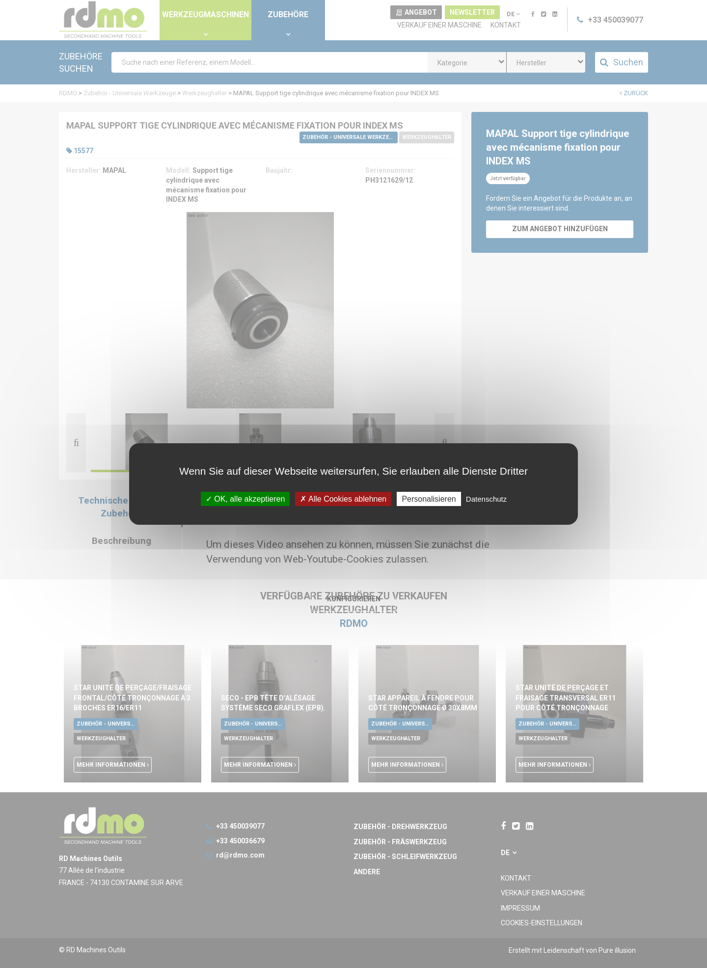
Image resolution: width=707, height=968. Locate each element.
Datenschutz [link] (486, 499)
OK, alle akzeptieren (245, 499)
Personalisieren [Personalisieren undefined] (429, 499)
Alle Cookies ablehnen (343, 499)
